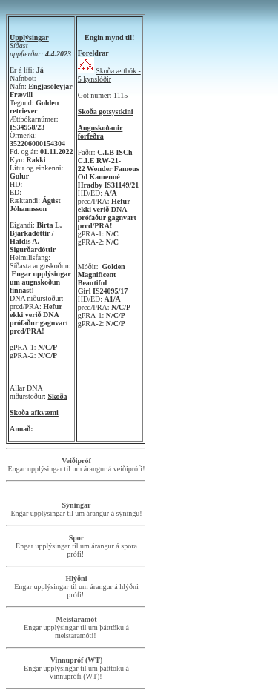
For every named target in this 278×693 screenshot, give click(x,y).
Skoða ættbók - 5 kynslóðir (109, 75)
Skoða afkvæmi (34, 412)
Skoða (57, 396)
